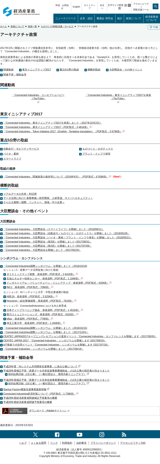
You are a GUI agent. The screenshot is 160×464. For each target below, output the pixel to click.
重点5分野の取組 (69, 69)
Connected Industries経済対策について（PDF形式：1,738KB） (41, 393)
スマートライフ (12, 158)
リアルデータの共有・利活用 (20, 194)
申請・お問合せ (62, 6)
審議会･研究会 (105, 18)
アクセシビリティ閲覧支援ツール (141, 7)
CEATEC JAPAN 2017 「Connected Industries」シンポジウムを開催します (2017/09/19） (54, 340)
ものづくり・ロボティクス (97, 148)
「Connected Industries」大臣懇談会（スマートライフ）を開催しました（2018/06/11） (53, 229)
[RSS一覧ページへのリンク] (124, 434)
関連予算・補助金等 (14, 74)
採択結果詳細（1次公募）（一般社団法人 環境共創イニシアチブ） (48, 374)
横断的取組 (94, 69)
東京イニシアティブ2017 (36, 69)
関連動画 (8, 69)
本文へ (102, 6)
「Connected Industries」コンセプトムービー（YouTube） (38, 98)
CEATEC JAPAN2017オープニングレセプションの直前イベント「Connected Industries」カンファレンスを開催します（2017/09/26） (80, 336)
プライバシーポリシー (103, 443)
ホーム (3, 26)
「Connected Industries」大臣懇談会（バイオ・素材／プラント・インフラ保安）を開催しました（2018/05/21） (67, 237)
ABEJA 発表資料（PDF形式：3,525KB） (32, 296)
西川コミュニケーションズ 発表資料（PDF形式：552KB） (43, 314)
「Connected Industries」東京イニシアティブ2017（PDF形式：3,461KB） (47, 127)
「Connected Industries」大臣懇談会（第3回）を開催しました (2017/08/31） (47, 241)
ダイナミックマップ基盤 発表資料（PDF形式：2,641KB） (42, 274)
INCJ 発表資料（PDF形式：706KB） (30, 287)
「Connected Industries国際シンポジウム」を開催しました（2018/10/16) (45, 266)
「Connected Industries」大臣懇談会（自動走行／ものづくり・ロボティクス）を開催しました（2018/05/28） (66, 233)
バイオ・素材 (11, 153)
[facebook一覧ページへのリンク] (57, 434)
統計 (119, 18)
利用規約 (67, 443)
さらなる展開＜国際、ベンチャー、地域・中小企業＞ (34, 202)
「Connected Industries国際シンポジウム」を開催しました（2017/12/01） (46, 332)
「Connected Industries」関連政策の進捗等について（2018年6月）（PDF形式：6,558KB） (57, 176)
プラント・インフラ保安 (96, 153)
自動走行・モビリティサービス (21, 148)
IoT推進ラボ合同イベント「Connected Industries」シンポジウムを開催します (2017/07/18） (56, 344)
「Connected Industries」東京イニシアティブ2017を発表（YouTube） (118, 98)
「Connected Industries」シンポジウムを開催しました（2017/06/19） (43, 349)
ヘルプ (23, 443)
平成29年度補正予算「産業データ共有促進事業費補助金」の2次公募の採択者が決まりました (56, 380)
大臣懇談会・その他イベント (125, 69)
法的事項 (81, 443)
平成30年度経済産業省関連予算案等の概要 (27, 402)
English (76, 6)
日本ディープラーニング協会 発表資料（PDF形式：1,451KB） (45, 310)
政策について (133, 18)
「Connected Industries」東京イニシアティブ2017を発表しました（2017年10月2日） (52, 122)
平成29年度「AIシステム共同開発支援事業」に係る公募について (42, 366)
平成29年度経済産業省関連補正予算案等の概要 (30, 398)
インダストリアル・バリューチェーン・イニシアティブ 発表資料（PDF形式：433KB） (59, 283)
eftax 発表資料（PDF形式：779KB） (30, 318)
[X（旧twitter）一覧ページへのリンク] (35, 434)
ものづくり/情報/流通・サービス (57, 26)
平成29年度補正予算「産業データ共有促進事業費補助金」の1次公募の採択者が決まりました (56, 370)
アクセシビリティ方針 (133, 443)
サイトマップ (89, 6)
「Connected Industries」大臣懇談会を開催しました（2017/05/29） (42, 250)
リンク (54, 443)
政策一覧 (32, 26)
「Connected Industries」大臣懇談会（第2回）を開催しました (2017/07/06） (47, 245)
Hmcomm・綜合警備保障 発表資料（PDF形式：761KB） (42, 300)
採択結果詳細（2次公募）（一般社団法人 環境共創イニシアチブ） (48, 383)
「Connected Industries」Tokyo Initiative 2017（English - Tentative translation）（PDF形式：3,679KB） (64, 131)
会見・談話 (86, 18)
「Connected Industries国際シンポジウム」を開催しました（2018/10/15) (45, 328)
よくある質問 (38, 443)
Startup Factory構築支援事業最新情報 (26, 389)
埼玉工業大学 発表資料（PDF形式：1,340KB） (36, 323)
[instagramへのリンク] (102, 434)
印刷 (154, 27)
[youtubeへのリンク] (79, 434)
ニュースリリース (65, 18)
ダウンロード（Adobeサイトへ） (36, 410)
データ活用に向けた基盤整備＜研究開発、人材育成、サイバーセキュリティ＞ (48, 198)
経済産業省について (151, 18)
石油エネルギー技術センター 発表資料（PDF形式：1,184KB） (45, 278)
